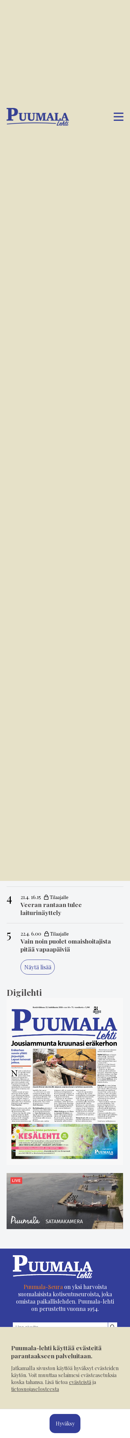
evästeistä (80, 1381)
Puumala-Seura (43, 1293)
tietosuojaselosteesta (35, 1388)
